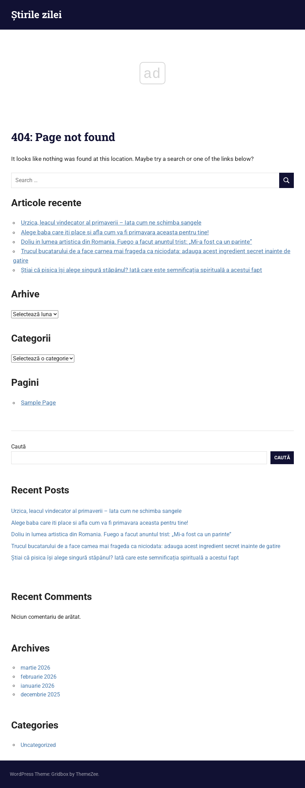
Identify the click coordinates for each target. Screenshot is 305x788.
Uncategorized (38, 745)
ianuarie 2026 (37, 685)
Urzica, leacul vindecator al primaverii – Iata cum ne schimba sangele (111, 222)
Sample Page (38, 402)
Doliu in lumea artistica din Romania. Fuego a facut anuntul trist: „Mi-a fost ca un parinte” (136, 241)
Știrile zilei (36, 14)
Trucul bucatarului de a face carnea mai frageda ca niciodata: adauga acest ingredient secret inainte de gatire (145, 546)
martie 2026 (35, 667)
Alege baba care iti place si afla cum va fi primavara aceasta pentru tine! (115, 232)
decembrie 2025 (40, 694)
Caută (18, 446)
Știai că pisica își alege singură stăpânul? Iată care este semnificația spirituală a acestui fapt (141, 269)
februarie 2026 (39, 676)
